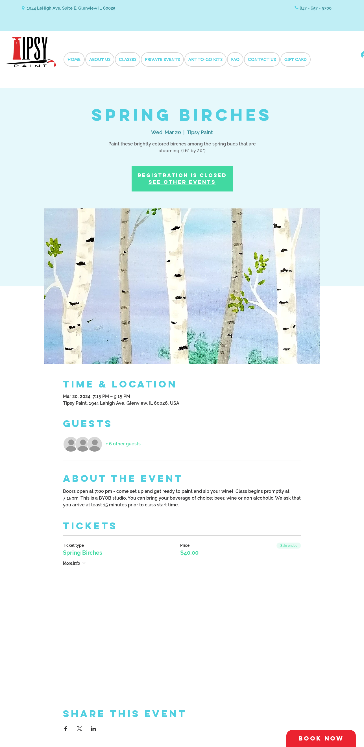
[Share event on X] (79, 728)
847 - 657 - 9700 (316, 8)
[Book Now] (321, 738)
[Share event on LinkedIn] (93, 728)
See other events (182, 182)
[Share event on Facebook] (65, 728)
